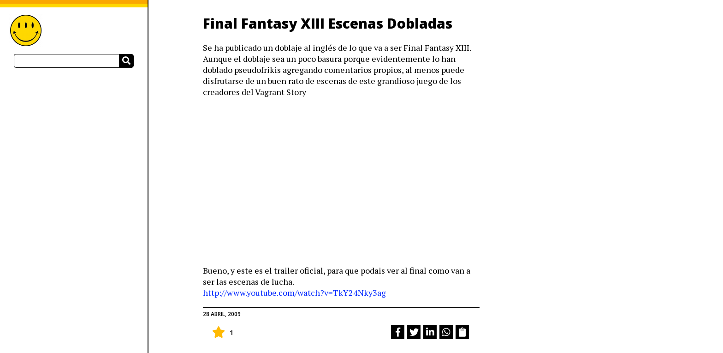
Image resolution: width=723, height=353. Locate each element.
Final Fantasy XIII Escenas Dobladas (327, 23)
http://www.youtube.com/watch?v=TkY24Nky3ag (294, 292)
